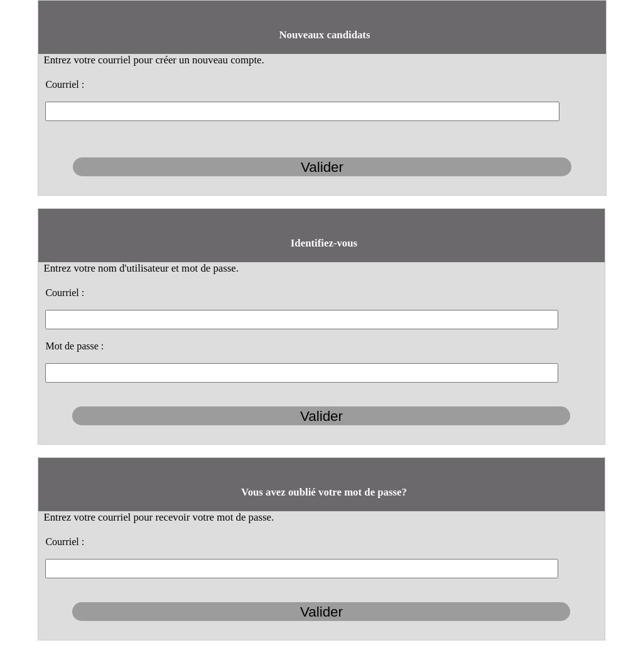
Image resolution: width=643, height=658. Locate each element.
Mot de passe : (74, 346)
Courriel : (64, 84)
